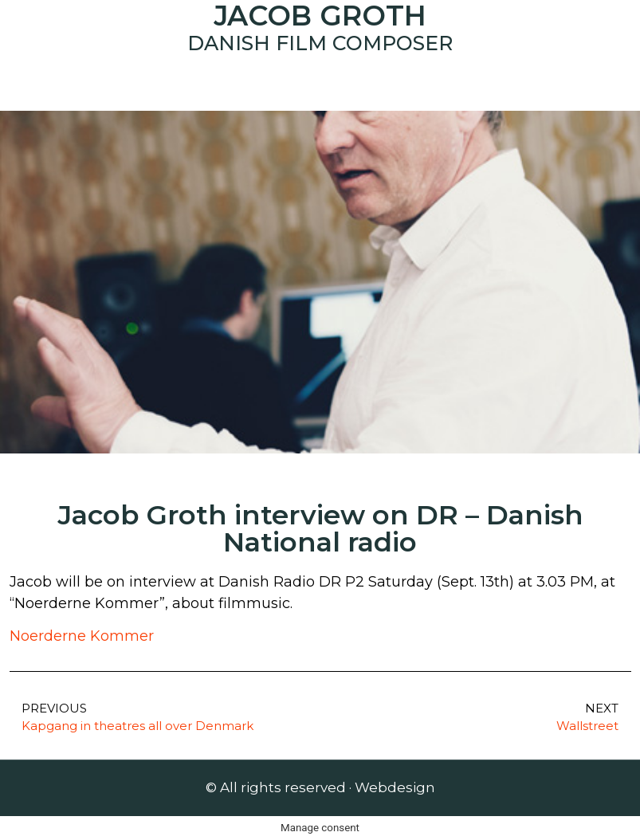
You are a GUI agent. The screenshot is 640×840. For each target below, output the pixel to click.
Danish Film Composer (320, 43)
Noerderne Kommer (82, 636)
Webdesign (395, 787)
